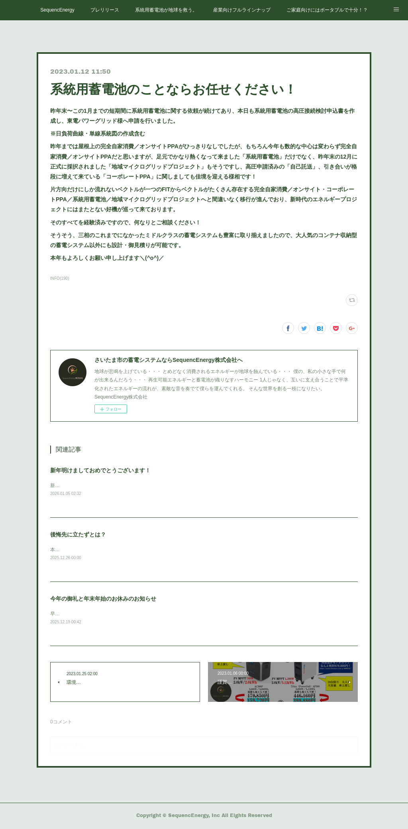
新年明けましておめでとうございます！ (100, 470)
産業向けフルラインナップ (242, 10)
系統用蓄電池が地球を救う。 (166, 10)
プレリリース (104, 10)
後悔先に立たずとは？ (78, 535)
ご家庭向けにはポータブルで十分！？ (327, 10)
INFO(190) (59, 278)
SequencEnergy (57, 10)
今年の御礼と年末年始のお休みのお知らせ (103, 600)
